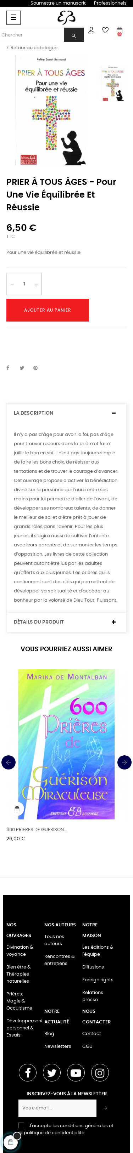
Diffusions (93, 967)
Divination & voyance (19, 951)
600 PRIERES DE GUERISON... (36, 830)
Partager (11, 368)
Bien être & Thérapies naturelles (18, 974)
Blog (49, 1034)
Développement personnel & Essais (24, 1028)
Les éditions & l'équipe (97, 951)
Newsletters (57, 1046)
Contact (91, 1034)
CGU (87, 1046)
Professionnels (110, 3)
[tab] (66, 413)
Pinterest (38, 368)
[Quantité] (24, 284)
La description (33, 413)
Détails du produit (39, 622)
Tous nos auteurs (54, 940)
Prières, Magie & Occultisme (19, 1001)
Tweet (25, 368)
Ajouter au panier (47, 310)
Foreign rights (97, 980)
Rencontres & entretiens (59, 960)
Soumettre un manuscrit (58, 3)
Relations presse (92, 996)
